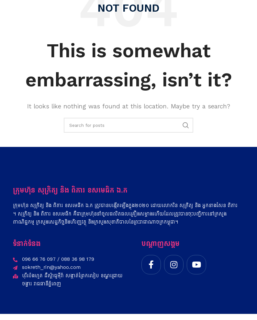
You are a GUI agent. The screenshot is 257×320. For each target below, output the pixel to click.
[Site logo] (25, 9)
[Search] (128, 125)
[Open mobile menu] (248, 9)
